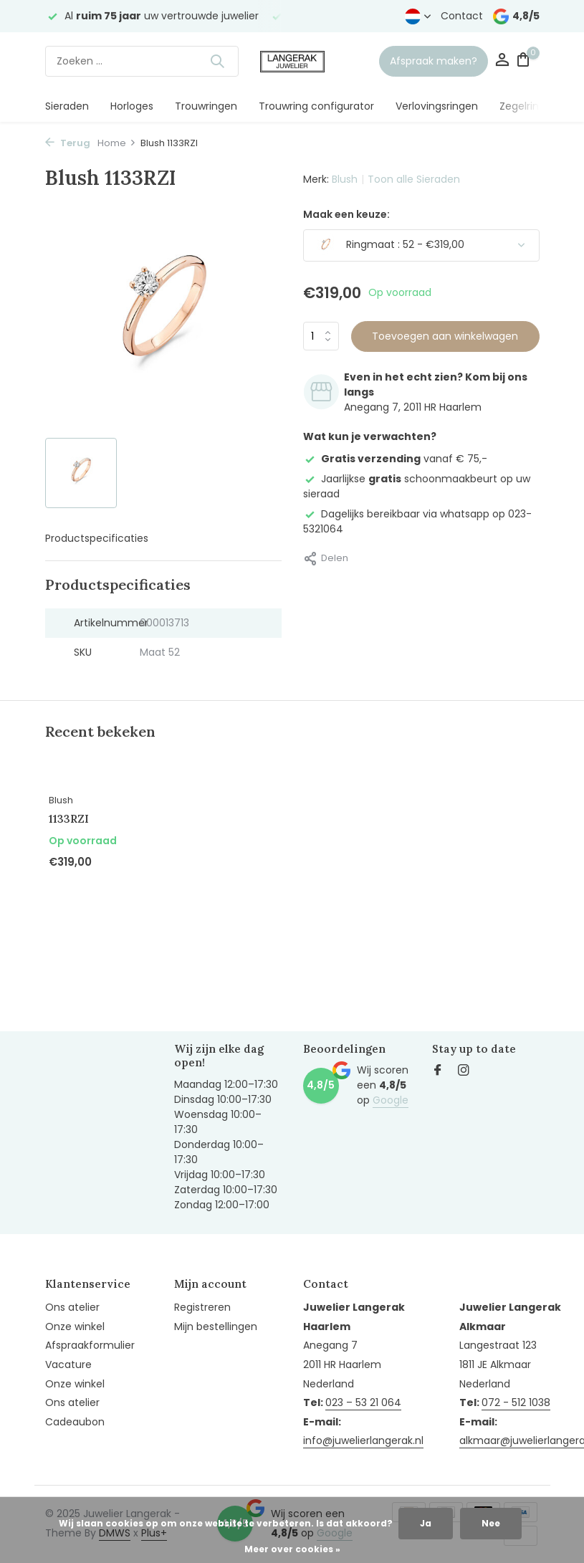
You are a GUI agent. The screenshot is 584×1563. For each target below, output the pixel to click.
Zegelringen (528, 106)
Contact (462, 16)
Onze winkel (75, 1326)
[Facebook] (438, 1071)
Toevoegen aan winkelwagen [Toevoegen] (445, 336)
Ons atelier (72, 1307)
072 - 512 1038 (516, 1402)
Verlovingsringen (437, 106)
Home (116, 143)
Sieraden (67, 106)
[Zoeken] (142, 61)
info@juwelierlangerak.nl (363, 1440)
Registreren (202, 1307)
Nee (491, 1523)
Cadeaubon (75, 1422)
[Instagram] (463, 1071)
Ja (425, 1523)
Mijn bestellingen (215, 1326)
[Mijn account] (502, 61)
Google (390, 1100)
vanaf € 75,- (395, 458)
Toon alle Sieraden (414, 179)
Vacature (68, 1364)
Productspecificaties (96, 538)
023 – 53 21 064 (363, 1402)
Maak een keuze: (346, 214)
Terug (67, 143)
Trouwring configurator (316, 106)
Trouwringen (206, 106)
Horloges (131, 106)
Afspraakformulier (90, 1345)
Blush (345, 179)
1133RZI (69, 819)
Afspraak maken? (433, 61)
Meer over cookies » (292, 1549)
